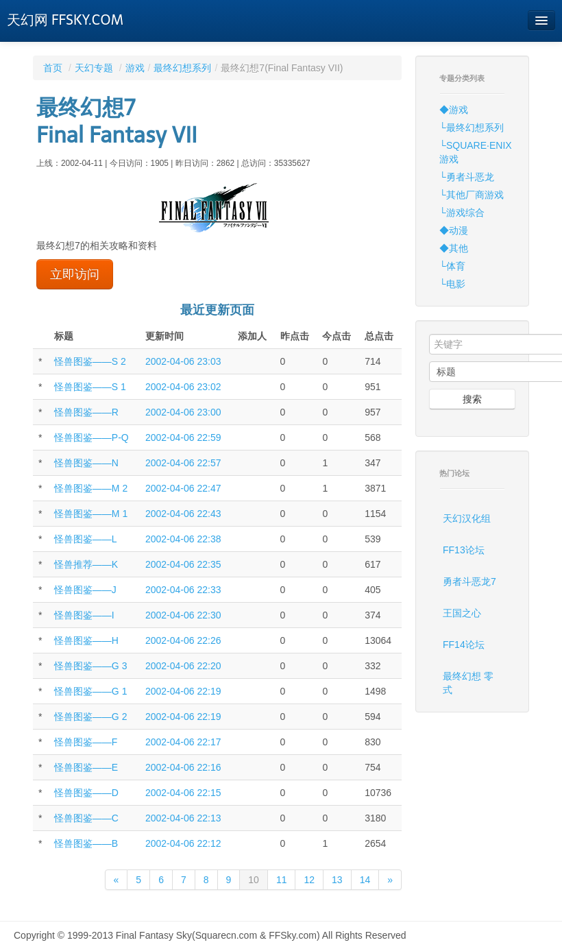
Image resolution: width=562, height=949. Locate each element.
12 (309, 879)
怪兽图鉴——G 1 (90, 691)
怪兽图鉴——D (86, 792)
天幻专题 (94, 67)
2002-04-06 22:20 (183, 665)
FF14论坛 (464, 644)
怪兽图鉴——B (86, 843)
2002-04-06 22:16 (183, 767)
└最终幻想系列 (471, 127)
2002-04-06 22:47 (183, 488)
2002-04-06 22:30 (183, 615)
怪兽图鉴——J (85, 589)
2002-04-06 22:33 (183, 589)
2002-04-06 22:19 (183, 691)
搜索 (472, 399)
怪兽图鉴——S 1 (90, 386)
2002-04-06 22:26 (183, 640)
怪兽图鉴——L (85, 538)
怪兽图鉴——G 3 (90, 665)
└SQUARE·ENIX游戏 (475, 152)
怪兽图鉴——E (86, 767)
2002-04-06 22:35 (183, 564)
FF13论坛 (464, 549)
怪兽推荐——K (86, 564)
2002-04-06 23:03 (183, 361)
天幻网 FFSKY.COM (65, 20)
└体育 (452, 266)
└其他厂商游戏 (471, 194)
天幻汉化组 (467, 518)
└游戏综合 (462, 212)
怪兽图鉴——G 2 (90, 716)
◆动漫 (453, 230)
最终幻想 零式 (468, 683)
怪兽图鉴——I (84, 615)
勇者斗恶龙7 (469, 581)
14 (365, 879)
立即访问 (74, 274)
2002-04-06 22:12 (183, 843)
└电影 (452, 283)
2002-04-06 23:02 (183, 386)
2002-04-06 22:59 (183, 437)
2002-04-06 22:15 (183, 792)
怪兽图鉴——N (86, 462)
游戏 (135, 67)
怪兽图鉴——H (86, 640)
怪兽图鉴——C (86, 818)
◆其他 (453, 248)
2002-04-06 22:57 (183, 462)
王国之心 (462, 613)
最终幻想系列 (182, 67)
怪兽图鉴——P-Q (91, 437)
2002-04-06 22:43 (183, 513)
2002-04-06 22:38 (183, 538)
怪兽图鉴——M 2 (90, 488)
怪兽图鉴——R (86, 412)
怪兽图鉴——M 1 (90, 513)
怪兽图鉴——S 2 (90, 361)
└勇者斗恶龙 (466, 176)
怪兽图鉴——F (86, 741)
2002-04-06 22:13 (183, 818)
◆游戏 (453, 109)
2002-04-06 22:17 (183, 741)
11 (281, 879)
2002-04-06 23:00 (183, 412)
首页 (52, 67)
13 (337, 879)
